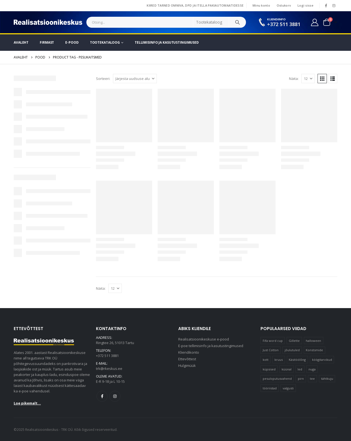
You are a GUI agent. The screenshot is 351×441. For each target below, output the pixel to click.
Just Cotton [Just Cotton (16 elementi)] (271, 350)
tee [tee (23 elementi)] (312, 378)
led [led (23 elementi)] (300, 369)
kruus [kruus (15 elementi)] (278, 360)
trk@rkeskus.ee (109, 368)
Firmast (47, 42)
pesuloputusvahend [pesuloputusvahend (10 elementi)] (277, 378)
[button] (322, 78)
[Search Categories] (211, 22)
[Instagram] (333, 5)
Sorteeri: (103, 78)
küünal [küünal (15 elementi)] (286, 369)
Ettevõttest (187, 358)
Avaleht (21, 42)
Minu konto (261, 5)
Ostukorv (284, 5)
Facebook (102, 396)
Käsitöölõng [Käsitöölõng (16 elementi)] (297, 360)
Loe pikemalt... (27, 403)
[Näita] (308, 78)
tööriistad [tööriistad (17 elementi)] (270, 388)
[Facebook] (326, 5)
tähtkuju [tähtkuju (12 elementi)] (327, 378)
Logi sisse (305, 5)
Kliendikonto (188, 352)
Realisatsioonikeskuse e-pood (203, 339)
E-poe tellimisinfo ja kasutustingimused (210, 345)
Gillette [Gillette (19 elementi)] (294, 341)
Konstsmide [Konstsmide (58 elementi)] (314, 350)
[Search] (237, 22)
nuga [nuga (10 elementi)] (312, 369)
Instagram (114, 396)
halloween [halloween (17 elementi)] (313, 341)
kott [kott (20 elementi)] (265, 360)
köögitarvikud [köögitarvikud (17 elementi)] (322, 360)
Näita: (294, 78)
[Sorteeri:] (135, 78)
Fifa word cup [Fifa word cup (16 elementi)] (273, 341)
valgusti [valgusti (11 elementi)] (288, 388)
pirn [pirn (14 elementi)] (301, 378)
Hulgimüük (187, 365)
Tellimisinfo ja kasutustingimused (167, 42)
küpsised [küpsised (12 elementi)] (269, 369)
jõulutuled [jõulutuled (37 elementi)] (292, 350)
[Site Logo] (48, 22)
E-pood (71, 42)
